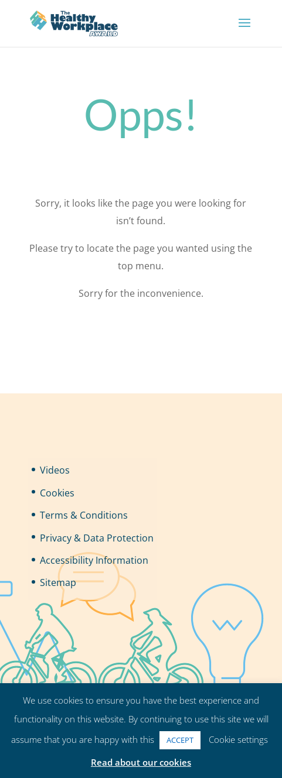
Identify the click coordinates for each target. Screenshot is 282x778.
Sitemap (58, 582)
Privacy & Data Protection (97, 538)
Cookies (57, 492)
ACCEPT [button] (180, 740)
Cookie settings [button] (238, 739)
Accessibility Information (94, 560)
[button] (244, 30)
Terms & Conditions (84, 515)
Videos (55, 470)
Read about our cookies (141, 762)
